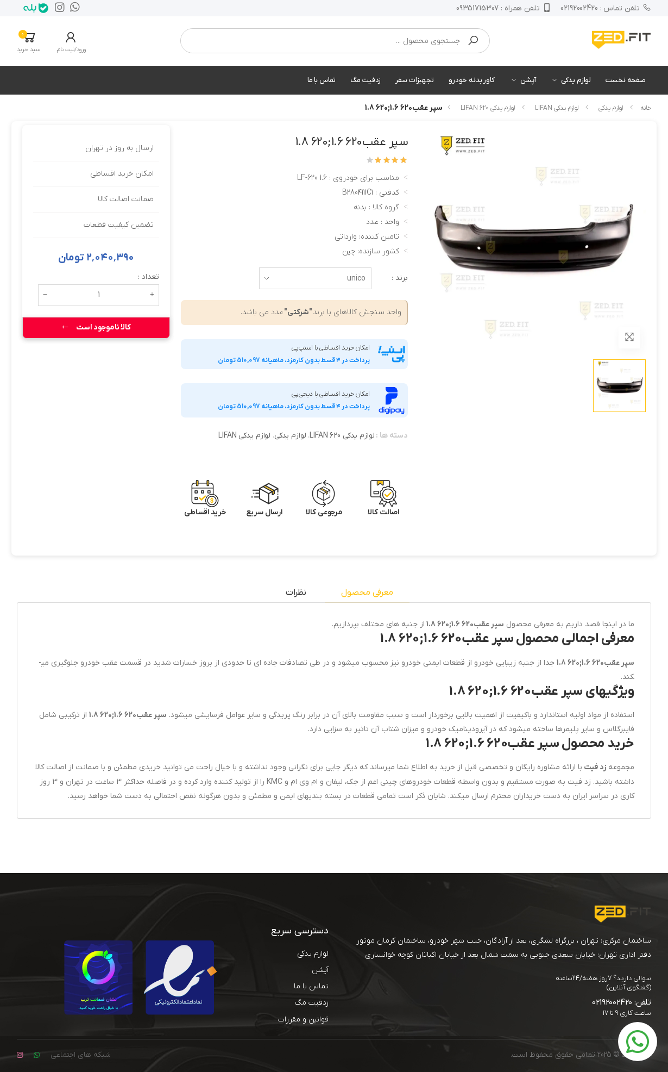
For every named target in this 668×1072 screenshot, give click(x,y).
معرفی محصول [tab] (367, 592)
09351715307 (503, 8)
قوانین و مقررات (303, 1019)
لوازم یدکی (576, 80)
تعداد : (148, 277)
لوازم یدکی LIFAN (556, 108)
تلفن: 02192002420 (621, 1002)
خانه (645, 108)
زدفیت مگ (365, 80)
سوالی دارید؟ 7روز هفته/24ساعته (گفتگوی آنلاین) (603, 983)
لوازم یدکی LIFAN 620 (488, 108)
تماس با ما (321, 80)
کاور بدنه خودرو (472, 80)
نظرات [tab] (296, 592)
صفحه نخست (626, 80)
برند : (400, 278)
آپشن (527, 80)
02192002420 (605, 8)
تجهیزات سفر (414, 80)
